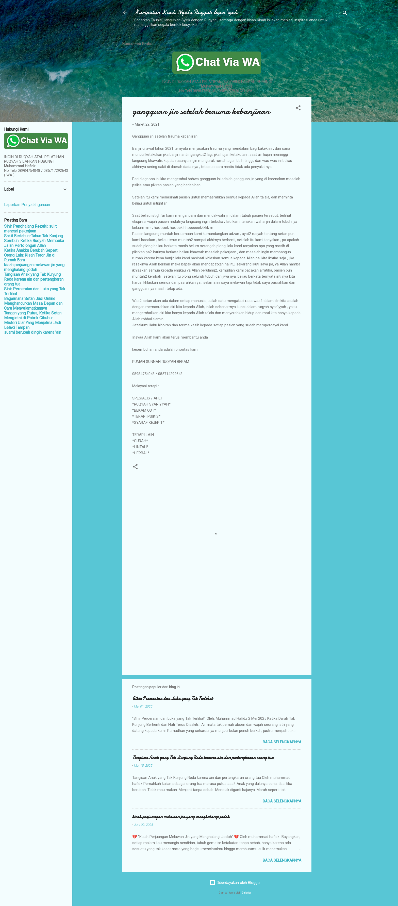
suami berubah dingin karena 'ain (32, 332)
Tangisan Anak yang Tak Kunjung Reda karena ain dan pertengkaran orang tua (203, 757)
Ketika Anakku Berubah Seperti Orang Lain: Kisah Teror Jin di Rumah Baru (31, 255)
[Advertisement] (332, 112)
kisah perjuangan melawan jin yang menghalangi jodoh (180, 817)
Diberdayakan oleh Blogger (235, 882)
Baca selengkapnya (282, 742)
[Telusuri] (345, 14)
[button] (298, 109)
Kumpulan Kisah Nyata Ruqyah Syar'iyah (186, 12)
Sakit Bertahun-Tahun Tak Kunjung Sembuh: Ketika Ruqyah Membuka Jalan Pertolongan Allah (34, 240)
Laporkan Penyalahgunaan (27, 204)
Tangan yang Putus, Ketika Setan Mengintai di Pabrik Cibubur (32, 315)
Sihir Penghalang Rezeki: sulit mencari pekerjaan (30, 228)
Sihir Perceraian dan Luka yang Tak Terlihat (172, 698)
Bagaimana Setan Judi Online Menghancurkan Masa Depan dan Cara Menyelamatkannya (33, 303)
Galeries (246, 892)
